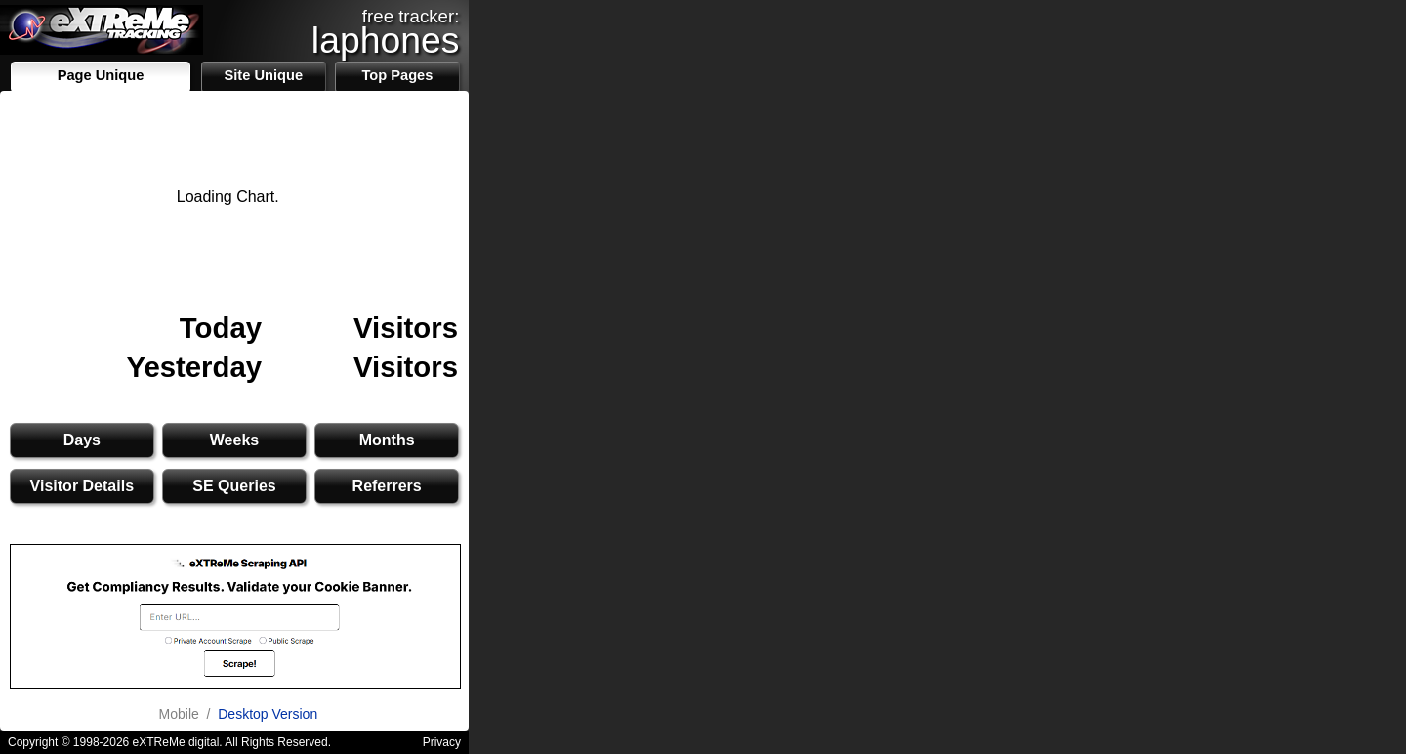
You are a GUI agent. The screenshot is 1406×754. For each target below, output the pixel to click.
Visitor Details (82, 486)
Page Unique (101, 75)
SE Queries (233, 486)
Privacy (442, 742)
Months (387, 440)
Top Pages (397, 75)
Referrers (387, 486)
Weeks (234, 440)
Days (82, 440)
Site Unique (263, 75)
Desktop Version (267, 714)
